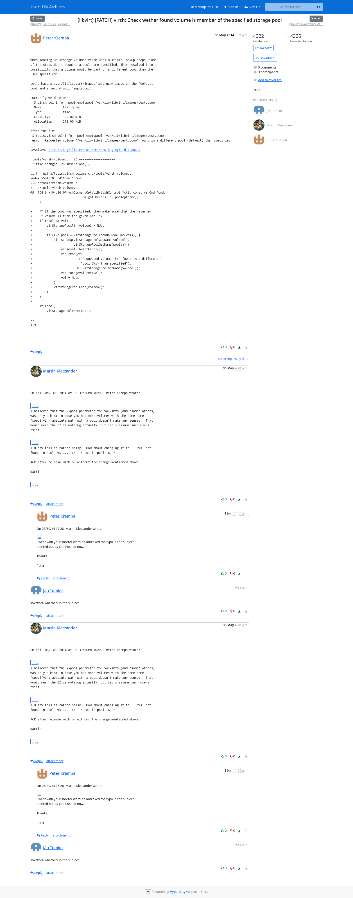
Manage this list (204, 7)
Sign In (231, 7)
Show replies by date (233, 358)
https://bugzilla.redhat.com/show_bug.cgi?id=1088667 (94, 150)
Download (265, 58)
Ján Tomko (53, 590)
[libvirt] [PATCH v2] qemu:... (50, 24)
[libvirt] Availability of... (306, 24)
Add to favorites (267, 80)
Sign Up (252, 7)
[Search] (319, 7)
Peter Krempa (56, 38)
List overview (263, 48)
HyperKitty (177, 891)
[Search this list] (290, 7)
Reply (36, 352)
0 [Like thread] (224, 347)
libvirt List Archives (47, 7)
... (35, 405)
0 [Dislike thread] (232, 347)
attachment (54, 504)
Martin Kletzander (60, 371)
